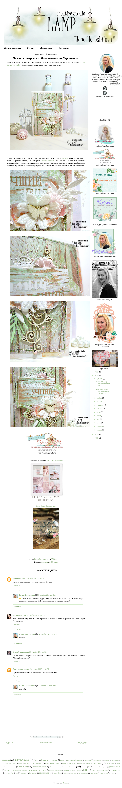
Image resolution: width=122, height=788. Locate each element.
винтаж (54, 760)
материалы (81, 763)
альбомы (6, 760)
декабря (100, 379)
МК (118, 763)
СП (85, 769)
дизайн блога (97, 760)
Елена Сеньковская (21, 652)
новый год (23, 766)
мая (98, 419)
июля (99, 412)
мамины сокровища (68, 763)
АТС (36, 760)
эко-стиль (104, 773)
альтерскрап (21, 759)
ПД (89, 767)
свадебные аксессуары (37, 770)
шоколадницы (83, 773)
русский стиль (114, 767)
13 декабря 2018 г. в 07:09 (36, 615)
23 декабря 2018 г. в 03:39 (39, 669)
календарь (115, 760)
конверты (27, 763)
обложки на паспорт (55, 767)
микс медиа (94, 763)
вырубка (65, 158)
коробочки (37, 763)
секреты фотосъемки (55, 770)
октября (100, 401)
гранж (62, 760)
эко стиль (94, 773)
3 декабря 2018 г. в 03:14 (47, 595)
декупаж (88, 760)
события (78, 770)
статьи (95, 770)
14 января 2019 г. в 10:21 (47, 686)
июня (99, 416)
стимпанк (104, 770)
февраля (100, 426)
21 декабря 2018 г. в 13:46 (38, 652)
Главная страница (12, 48)
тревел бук (9, 773)
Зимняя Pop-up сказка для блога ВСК (103, 384)
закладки (106, 760)
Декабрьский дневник (74, 760)
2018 (97, 375)
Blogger (65, 783)
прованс (95, 767)
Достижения (46, 48)
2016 (97, 438)
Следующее (9, 743)
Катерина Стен (19, 578)
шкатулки (73, 773)
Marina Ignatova (19, 615)
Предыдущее (82, 743)
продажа (104, 767)
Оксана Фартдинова (21, 669)
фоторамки (32, 773)
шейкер (66, 773)
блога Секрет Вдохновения (46, 506)
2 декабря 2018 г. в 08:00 (35, 578)
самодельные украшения (19, 770)
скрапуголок (68, 770)
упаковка (23, 773)
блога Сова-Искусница (54, 461)
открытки (44, 562)
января (99, 430)
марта (99, 423)
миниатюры (110, 763)
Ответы (18, 590)
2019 (97, 372)
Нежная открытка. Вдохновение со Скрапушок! (103, 391)
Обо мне (30, 48)
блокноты (44, 760)
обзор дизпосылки (39, 767)
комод (20, 763)
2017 (97, 434)
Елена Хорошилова (27, 595)
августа (100, 408)
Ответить (16, 585)
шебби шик (53, 562)
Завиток (44, 161)
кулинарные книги (52, 763)
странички (115, 770)
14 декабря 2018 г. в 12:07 (47, 634)
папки (84, 767)
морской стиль (11, 767)
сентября (100, 405)
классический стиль (8, 763)
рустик (7, 770)
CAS (113, 773)
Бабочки (51, 161)
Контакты (64, 48)
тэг (17, 773)
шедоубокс (57, 773)
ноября (99, 398)
